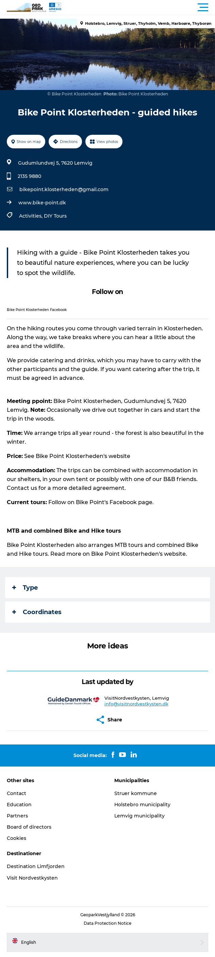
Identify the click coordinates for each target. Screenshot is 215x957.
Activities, (31, 216)
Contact (16, 793)
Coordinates (37, 612)
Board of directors (29, 827)
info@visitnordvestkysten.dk (136, 703)
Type (25, 587)
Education (19, 805)
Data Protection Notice (107, 923)
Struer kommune (135, 793)
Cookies (16, 838)
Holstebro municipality (142, 805)
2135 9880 (29, 176)
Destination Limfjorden (36, 866)
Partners (17, 816)
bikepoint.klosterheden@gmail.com (64, 189)
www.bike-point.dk (42, 203)
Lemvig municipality (139, 816)
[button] (138, 7)
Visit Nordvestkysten (32, 878)
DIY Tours (55, 216)
